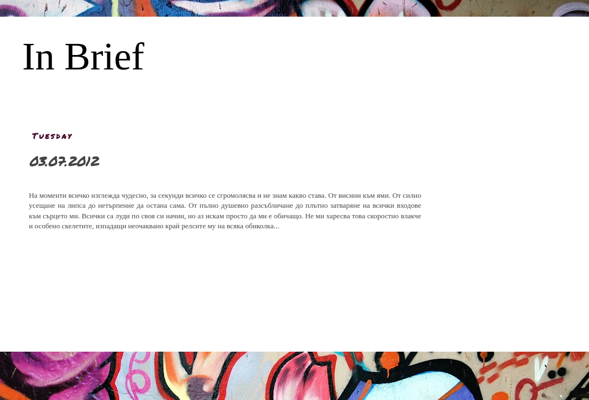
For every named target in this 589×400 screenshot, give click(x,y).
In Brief (83, 56)
